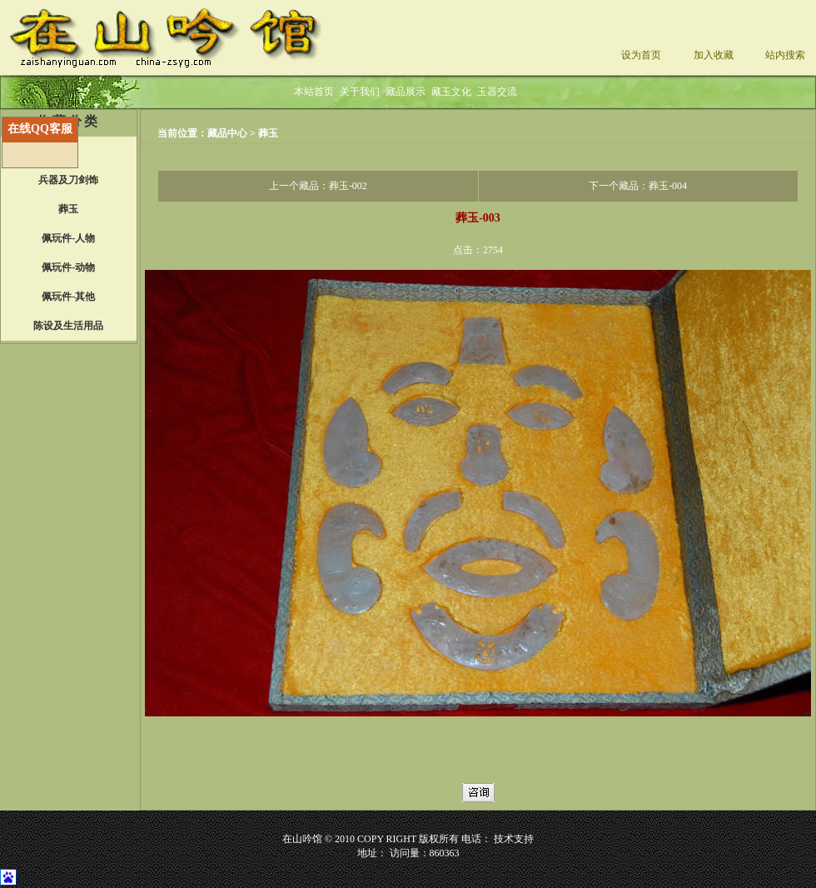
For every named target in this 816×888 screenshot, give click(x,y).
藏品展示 (405, 91)
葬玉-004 (668, 186)
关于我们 (360, 91)
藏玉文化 (451, 91)
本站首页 (314, 91)
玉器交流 (497, 91)
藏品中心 (228, 133)
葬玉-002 (348, 186)
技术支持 (514, 839)
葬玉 (268, 133)
